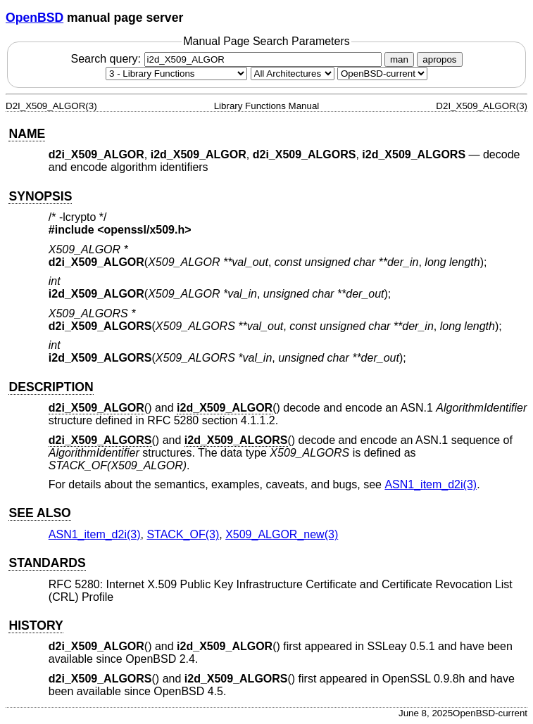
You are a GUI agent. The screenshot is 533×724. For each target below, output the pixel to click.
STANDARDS (46, 563)
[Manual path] (382, 73)
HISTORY (35, 625)
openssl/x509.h (144, 230)
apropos (439, 59)
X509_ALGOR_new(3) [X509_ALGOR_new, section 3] (281, 534)
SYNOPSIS (40, 196)
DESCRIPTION (50, 387)
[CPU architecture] (292, 73)
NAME (26, 134)
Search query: (227, 59)
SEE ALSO (39, 513)
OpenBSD (34, 18)
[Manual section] (176, 73)
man (399, 59)
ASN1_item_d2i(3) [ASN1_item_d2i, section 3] (430, 484)
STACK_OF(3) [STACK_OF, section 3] (182, 534)
